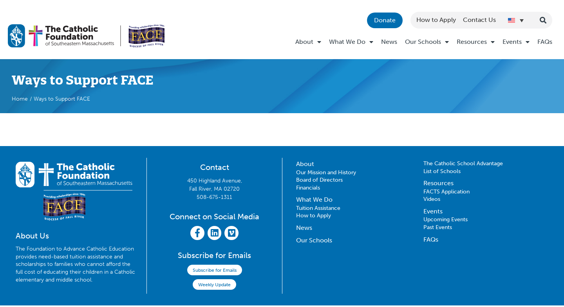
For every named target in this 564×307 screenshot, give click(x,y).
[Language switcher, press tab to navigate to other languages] (516, 20)
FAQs (544, 41)
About (308, 42)
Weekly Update (214, 286)
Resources (476, 42)
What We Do (351, 42)
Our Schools (427, 42)
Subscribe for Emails (215, 271)
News (389, 41)
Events (516, 42)
